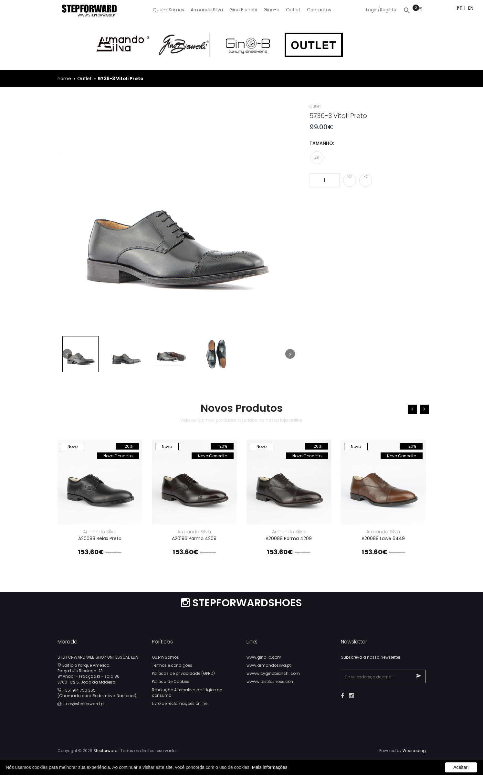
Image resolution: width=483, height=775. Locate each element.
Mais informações (270, 767)
